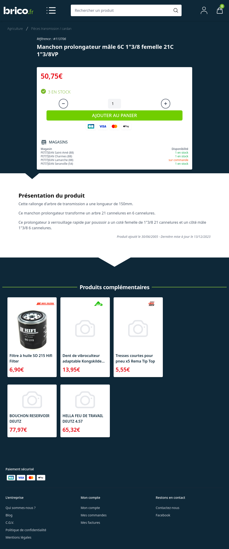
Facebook (163, 515)
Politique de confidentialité (26, 530)
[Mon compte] (204, 10)
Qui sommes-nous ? (21, 508)
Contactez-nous (167, 508)
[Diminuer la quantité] (63, 104)
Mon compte (90, 508)
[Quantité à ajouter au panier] (114, 104)
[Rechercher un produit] (121, 10)
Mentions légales (18, 537)
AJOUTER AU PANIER (114, 115)
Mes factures (90, 522)
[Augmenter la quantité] (165, 104)
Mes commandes (94, 515)
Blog (9, 515)
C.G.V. (10, 522)
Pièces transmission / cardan (51, 28)
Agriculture (15, 28)
